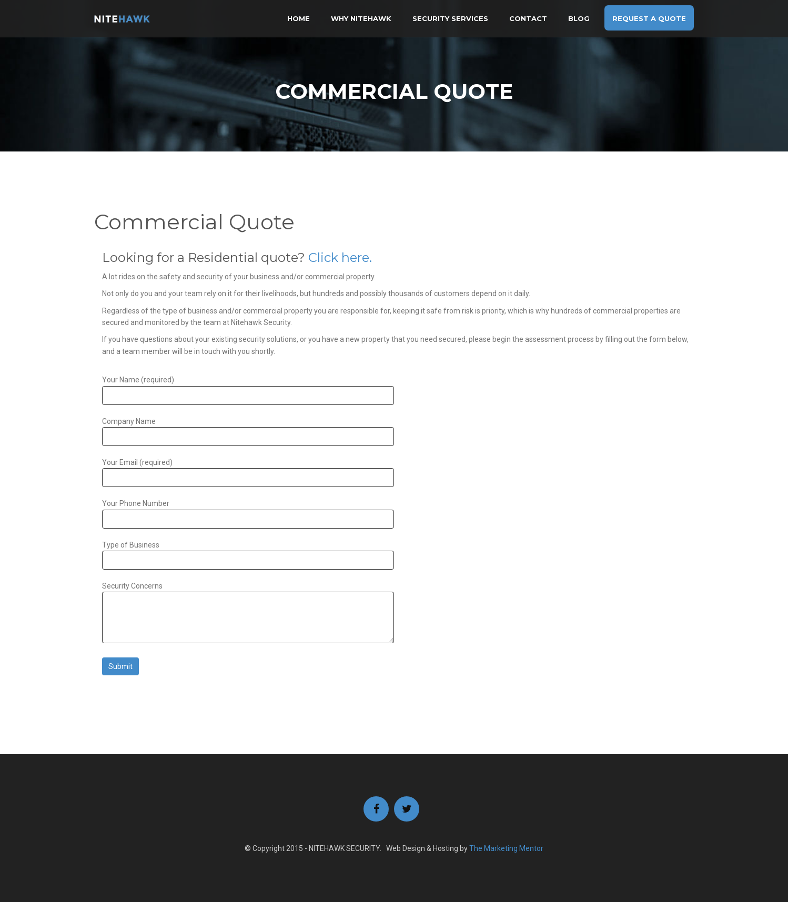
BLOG (579, 18)
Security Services (450, 18)
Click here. (340, 257)
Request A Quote (649, 18)
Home (298, 18)
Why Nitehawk (361, 18)
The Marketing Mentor (506, 848)
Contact (528, 18)
